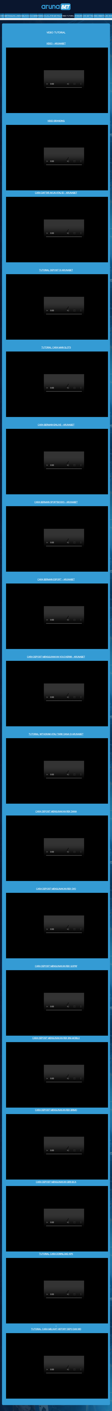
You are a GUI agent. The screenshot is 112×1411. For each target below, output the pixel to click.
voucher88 (33, 16)
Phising (40, 16)
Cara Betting (88, 16)
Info (2, 16)
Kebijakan (25, 16)
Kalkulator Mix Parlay (53, 16)
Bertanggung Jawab (13, 16)
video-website (99, 16)
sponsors (78, 16)
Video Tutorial (68, 16)
